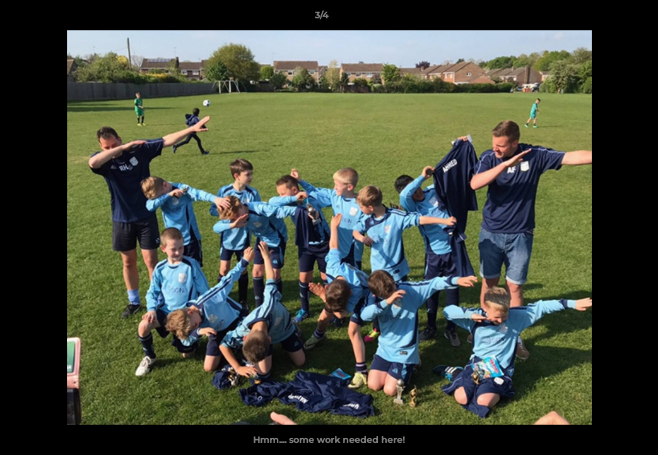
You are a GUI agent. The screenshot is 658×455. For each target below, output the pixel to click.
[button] (605, 18)
